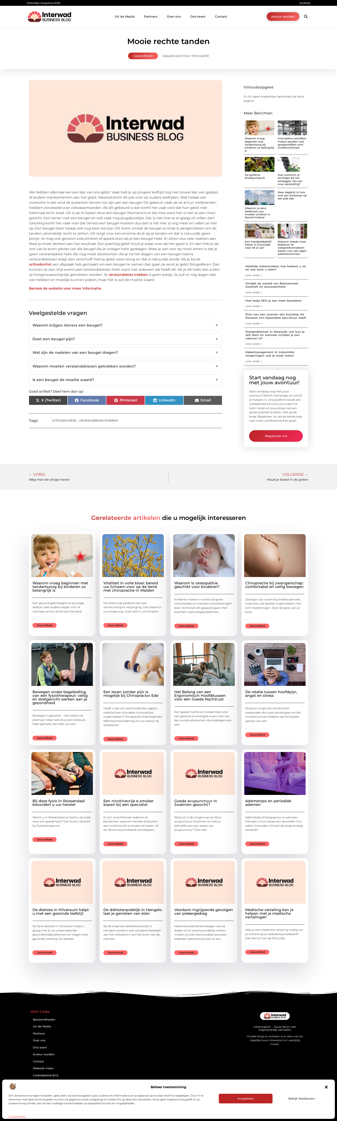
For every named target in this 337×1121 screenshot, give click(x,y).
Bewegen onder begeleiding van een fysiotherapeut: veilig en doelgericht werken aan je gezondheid (60, 697)
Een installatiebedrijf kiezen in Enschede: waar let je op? (258, 244)
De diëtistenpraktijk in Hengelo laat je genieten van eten (132, 912)
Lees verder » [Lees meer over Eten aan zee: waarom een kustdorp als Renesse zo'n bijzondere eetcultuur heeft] (253, 323)
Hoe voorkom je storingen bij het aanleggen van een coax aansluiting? (290, 179)
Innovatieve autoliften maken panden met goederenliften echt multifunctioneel (292, 143)
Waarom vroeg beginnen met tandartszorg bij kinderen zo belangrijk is (259, 144)
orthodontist (40, 264)
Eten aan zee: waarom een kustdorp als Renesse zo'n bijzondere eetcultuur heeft (275, 316)
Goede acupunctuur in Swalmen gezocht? (195, 803)
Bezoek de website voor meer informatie (65, 288)
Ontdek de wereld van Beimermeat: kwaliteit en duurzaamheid (272, 285)
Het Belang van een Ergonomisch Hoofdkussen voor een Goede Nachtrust (200, 695)
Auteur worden (44, 1054)
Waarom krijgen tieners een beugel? (125, 325)
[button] (326, 1087)
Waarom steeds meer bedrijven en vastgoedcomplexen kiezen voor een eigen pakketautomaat (292, 248)
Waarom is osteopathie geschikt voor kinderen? (197, 585)
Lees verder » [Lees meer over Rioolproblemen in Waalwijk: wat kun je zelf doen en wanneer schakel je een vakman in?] (253, 343)
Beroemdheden (44, 1019)
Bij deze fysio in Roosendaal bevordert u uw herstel (58, 803)
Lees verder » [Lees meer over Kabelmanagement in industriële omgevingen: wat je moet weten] (253, 361)
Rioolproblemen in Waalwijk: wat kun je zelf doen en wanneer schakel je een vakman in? (275, 335)
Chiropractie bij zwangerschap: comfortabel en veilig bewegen (274, 585)
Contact (221, 16)
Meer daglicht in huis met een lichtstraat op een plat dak (292, 195)
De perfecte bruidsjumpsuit (255, 176)
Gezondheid (143, 56)
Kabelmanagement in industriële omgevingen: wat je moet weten (269, 353)
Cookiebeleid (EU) (45, 1075)
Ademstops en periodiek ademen (268, 803)
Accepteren (245, 1098)
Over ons (174, 16)
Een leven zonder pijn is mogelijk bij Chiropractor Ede (130, 694)
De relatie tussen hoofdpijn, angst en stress (271, 694)
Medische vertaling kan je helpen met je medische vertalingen (269, 913)
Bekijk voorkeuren (301, 1098)
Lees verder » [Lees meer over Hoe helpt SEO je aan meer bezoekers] (253, 306)
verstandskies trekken (128, 275)
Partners (150, 16)
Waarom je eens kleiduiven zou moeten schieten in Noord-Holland (257, 213)
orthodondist (64, 420)
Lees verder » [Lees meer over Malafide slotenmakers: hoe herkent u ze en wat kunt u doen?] (253, 275)
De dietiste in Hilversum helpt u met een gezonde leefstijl (60, 912)
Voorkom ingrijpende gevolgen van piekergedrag (203, 912)
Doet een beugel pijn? (125, 339)
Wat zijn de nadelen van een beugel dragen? (125, 352)
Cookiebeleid (17, 1116)
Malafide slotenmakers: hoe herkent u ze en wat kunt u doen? (275, 267)
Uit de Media (125, 16)
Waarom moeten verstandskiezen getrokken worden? (125, 366)
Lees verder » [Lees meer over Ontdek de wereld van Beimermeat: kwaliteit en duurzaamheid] (253, 292)
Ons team (197, 16)
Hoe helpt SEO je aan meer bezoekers (273, 300)
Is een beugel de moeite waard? (125, 380)
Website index (43, 1068)
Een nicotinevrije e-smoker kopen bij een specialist (128, 803)
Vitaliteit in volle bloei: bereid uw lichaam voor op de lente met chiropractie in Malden (130, 586)
